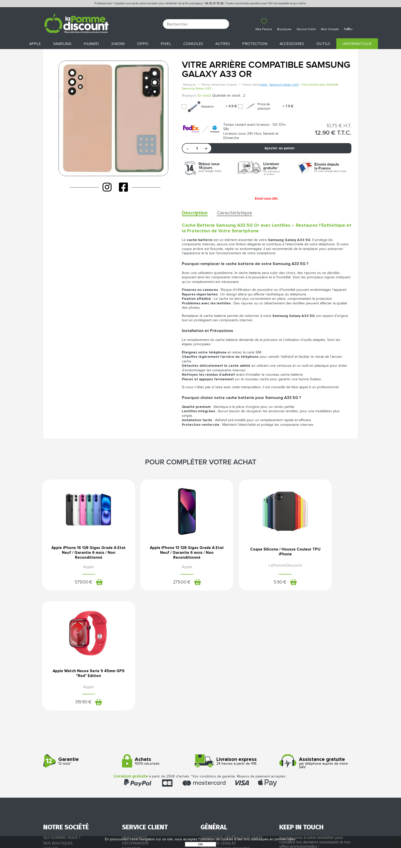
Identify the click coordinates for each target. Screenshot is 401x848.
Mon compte (134, 722)
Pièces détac (255, 84)
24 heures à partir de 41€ (238, 645)
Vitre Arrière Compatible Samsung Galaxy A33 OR (266, 70)
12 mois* (80, 645)
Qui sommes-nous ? (61, 722)
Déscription (195, 213)
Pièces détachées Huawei (219, 84)
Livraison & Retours (142, 738)
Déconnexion (135, 727)
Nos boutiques (58, 727)
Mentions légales (218, 727)
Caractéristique (237, 213)
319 (315, 584)
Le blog (50, 733)
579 (74, 584)
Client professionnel (143, 749)
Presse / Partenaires (220, 744)
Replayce (189, 84)
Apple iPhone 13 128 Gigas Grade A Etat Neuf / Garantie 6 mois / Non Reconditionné (160, 554)
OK (200, 844)
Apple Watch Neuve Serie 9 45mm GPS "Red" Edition (321, 552)
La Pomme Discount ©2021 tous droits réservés (200, 821)
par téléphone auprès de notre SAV (316, 647)
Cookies (208, 738)
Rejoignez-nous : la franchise (72, 738)
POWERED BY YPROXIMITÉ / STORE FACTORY (200, 829)
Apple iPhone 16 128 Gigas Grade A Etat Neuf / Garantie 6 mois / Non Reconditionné (79, 554)
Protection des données (225, 733)
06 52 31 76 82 (214, 3)
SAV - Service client (140, 744)
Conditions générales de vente (232, 722)
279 (155, 584)
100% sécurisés (159, 645)
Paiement (131, 733)
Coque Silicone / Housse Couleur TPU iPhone (240, 552)
